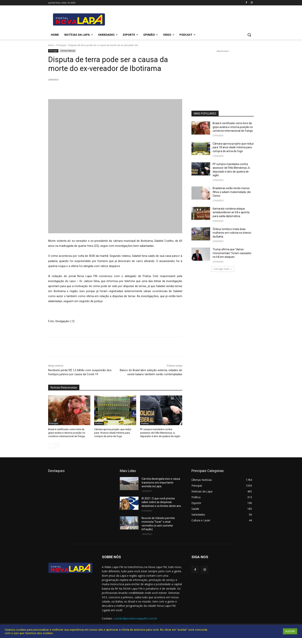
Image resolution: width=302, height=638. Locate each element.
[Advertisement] (222, 77)
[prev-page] (50, 445)
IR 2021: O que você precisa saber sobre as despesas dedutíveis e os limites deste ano (161, 502)
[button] (249, 34)
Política (99, 423)
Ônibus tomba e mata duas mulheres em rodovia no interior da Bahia (232, 233)
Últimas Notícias (67, 50)
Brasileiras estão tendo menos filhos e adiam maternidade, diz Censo (232, 192)
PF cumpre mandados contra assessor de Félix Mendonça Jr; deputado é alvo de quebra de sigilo (160, 433)
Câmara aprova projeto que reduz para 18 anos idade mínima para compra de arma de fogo (112, 433)
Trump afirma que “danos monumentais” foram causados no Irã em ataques (232, 253)
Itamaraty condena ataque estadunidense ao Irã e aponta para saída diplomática (231, 212)
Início (51, 45)
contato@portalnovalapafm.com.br (135, 618)
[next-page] (56, 445)
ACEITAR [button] (290, 631)
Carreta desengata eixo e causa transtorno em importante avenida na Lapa (161, 482)
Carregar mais (223, 269)
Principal (61, 45)
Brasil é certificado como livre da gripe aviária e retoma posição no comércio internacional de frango (66, 433)
